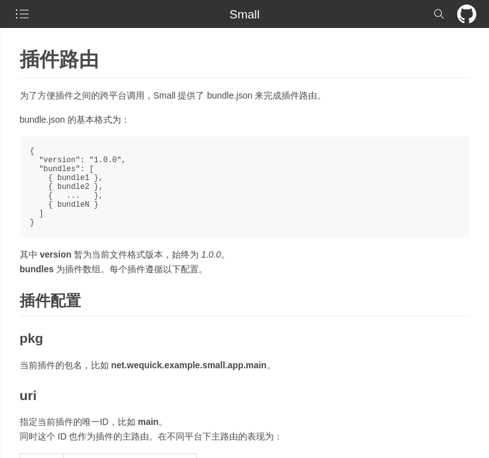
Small (244, 14)
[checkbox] (22, 14)
